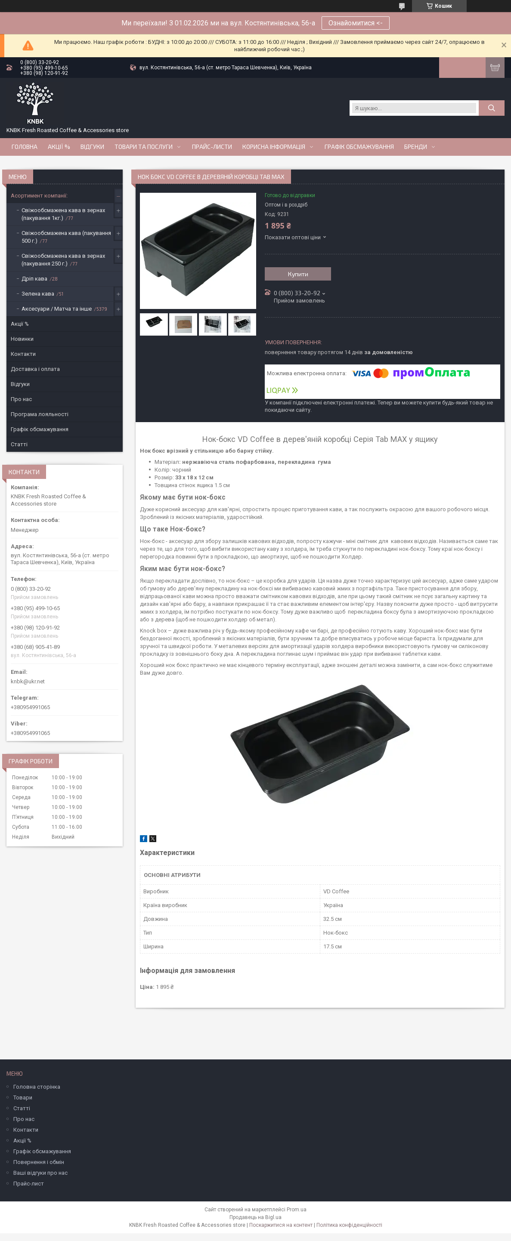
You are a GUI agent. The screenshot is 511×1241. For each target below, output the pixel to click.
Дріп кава (34, 278)
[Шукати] (492, 108)
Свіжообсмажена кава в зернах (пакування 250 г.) (63, 260)
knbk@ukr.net (28, 681)
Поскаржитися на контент (281, 1225)
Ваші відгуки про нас (40, 1173)
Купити (298, 274)
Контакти (23, 354)
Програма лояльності (39, 414)
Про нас (21, 399)
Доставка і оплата (35, 369)
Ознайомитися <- (355, 23)
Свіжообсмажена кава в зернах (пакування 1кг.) (63, 214)
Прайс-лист (28, 1183)
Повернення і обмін (38, 1162)
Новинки (22, 339)
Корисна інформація (273, 147)
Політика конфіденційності (349, 1225)
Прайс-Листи (212, 147)
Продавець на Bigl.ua (255, 1217)
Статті (19, 444)
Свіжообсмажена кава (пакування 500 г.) (66, 237)
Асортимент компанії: (39, 195)
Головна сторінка (36, 1087)
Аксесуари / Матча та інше (57, 309)
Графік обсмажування (359, 147)
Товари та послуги (144, 147)
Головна (24, 147)
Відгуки (92, 147)
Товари (22, 1097)
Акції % (20, 324)
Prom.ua (297, 1210)
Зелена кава (38, 293)
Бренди (415, 147)
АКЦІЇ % (59, 147)
